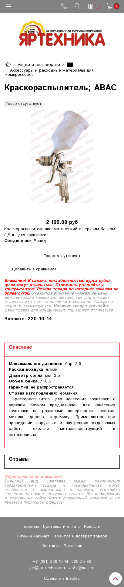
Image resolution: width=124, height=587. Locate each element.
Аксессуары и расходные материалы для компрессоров (49, 72)
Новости (92, 527)
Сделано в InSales (62, 578)
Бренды (31, 527)
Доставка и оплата (61, 527)
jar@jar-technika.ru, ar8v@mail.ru (62, 568)
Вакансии (73, 546)
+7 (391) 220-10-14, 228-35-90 (62, 562)
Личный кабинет (33, 536)
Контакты (51, 546)
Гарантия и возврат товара (80, 536)
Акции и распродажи (39, 65)
